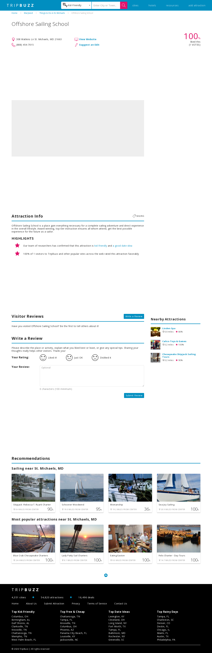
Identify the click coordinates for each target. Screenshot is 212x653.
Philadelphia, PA (166, 639)
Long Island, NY (117, 623)
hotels (152, 5)
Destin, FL (163, 626)
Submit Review (134, 395)
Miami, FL (162, 633)
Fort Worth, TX (117, 626)
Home (14, 13)
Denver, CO (163, 623)
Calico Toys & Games (174, 341)
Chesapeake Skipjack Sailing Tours (179, 355)
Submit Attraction (54, 603)
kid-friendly (100, 245)
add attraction (196, 5)
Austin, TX (163, 636)
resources (172, 5)
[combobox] (76, 5)
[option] (78, 128)
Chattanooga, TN (22, 633)
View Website (87, 39)
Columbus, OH (20, 616)
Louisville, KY (67, 636)
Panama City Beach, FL (73, 633)
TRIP (21, 5)
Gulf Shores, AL (20, 623)
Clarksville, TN (20, 626)
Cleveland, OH (116, 619)
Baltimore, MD (117, 633)
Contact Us (120, 603)
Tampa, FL (66, 619)
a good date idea (122, 245)
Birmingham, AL (21, 619)
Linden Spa (168, 328)
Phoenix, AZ (67, 629)
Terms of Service (97, 603)
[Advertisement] (106, 73)
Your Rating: (20, 357)
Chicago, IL (163, 629)
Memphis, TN (19, 636)
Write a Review (133, 316)
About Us (31, 603)
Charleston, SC (165, 619)
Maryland (28, 13)
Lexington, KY (116, 616)
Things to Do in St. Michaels (52, 13)
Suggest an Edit (89, 44)
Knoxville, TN (19, 629)
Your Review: (21, 366)
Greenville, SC (116, 639)
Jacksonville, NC (69, 639)
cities (135, 5)
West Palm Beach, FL (24, 639)
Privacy (76, 603)
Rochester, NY (116, 636)
